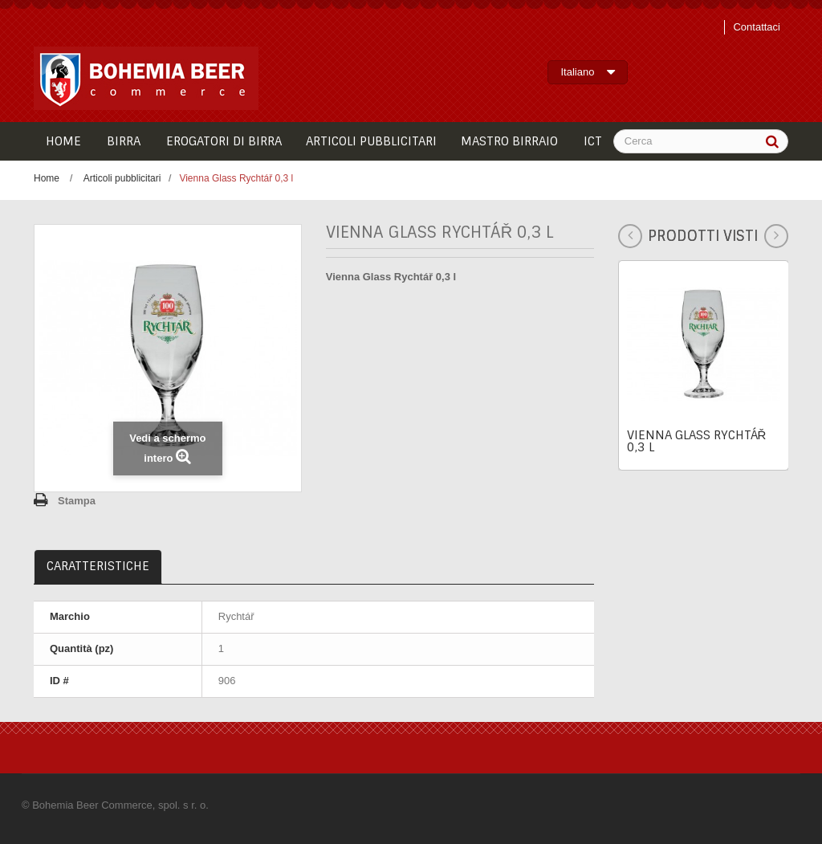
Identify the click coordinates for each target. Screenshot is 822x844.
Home (46, 178)
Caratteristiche (98, 566)
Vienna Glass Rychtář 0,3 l (697, 441)
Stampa (77, 501)
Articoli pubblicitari (122, 178)
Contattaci (756, 27)
